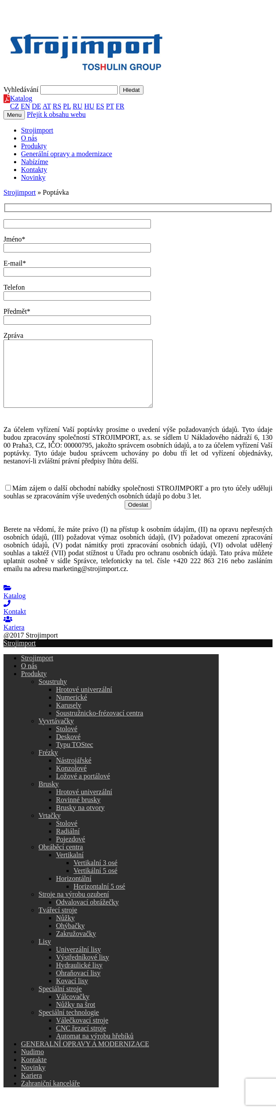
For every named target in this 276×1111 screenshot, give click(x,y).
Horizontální (73, 891)
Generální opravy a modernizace (66, 154)
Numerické (71, 710)
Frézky (48, 765)
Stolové (66, 742)
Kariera (31, 1088)
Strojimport (37, 130)
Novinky (33, 177)
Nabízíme (34, 161)
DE (36, 106)
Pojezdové (70, 852)
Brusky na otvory (80, 820)
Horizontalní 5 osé (99, 899)
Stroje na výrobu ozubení (73, 907)
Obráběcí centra (60, 860)
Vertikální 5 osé (95, 883)
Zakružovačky (76, 946)
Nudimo (32, 1065)
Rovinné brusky (78, 813)
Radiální (68, 844)
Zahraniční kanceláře (50, 1096)
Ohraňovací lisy (78, 986)
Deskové (68, 750)
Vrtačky (49, 828)
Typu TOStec (74, 757)
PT (110, 106)
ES (100, 106)
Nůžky (65, 931)
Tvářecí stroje (57, 923)
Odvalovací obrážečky (87, 915)
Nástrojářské (73, 773)
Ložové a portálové (83, 789)
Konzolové (71, 781)
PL (67, 106)
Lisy (44, 954)
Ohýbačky (70, 939)
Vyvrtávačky (56, 734)
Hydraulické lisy (79, 978)
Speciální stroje (60, 1002)
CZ (14, 106)
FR (120, 106)
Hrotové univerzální (84, 702)
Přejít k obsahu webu (56, 114)
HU (89, 106)
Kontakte (34, 1072)
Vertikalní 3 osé (95, 876)
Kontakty (34, 169)
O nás (29, 138)
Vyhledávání (20, 89)
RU (77, 106)
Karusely (68, 718)
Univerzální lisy (78, 962)
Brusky (48, 797)
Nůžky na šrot (75, 1017)
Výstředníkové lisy (82, 970)
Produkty (34, 146)
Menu (14, 115)
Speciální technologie (68, 1025)
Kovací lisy (72, 994)
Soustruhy (52, 694)
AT (46, 106)
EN (25, 106)
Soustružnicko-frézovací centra (99, 726)
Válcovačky (72, 1009)
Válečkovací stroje (82, 1033)
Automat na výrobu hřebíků (94, 1049)
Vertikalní (70, 868)
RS (57, 106)
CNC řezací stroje (81, 1041)
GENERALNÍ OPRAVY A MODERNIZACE (85, 1057)
